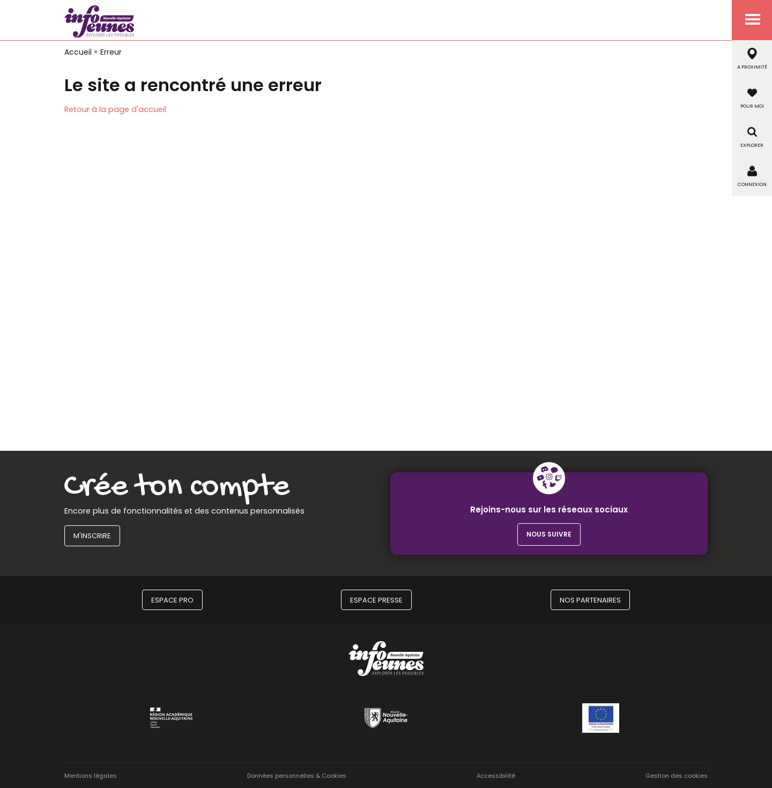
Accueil (78, 52)
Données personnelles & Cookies (296, 775)
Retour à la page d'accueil (115, 109)
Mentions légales (90, 775)
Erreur (111, 52)
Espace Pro (172, 600)
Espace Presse (376, 600)
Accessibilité (496, 775)
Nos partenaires (590, 600)
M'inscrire (92, 536)
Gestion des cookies (676, 775)
